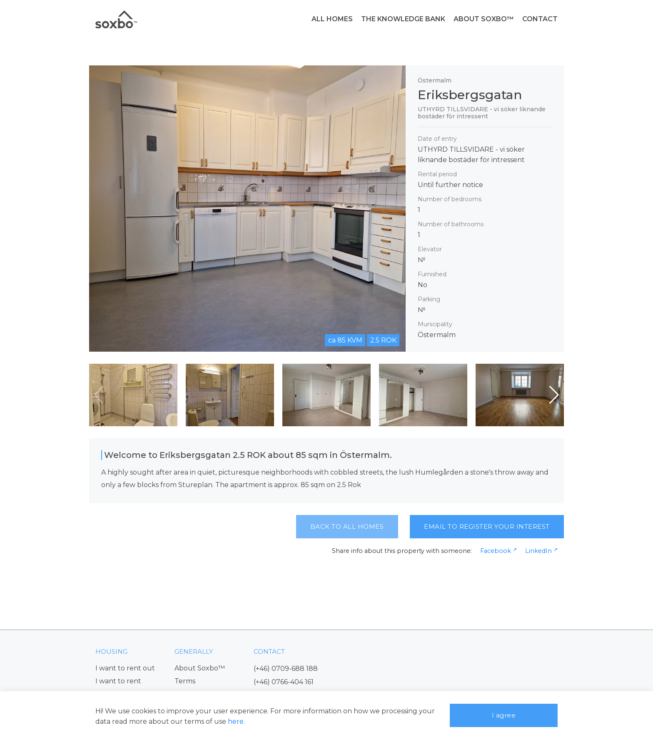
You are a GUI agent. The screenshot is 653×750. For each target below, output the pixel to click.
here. (236, 721)
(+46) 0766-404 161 (284, 682)
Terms (184, 681)
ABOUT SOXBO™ (484, 19)
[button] (554, 395)
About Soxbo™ (199, 668)
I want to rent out (125, 668)
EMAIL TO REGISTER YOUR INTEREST (487, 526)
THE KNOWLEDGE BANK (403, 19)
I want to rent (118, 681)
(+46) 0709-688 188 (286, 668)
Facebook (495, 551)
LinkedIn (538, 551)
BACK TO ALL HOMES (347, 526)
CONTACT (540, 19)
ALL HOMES (332, 19)
